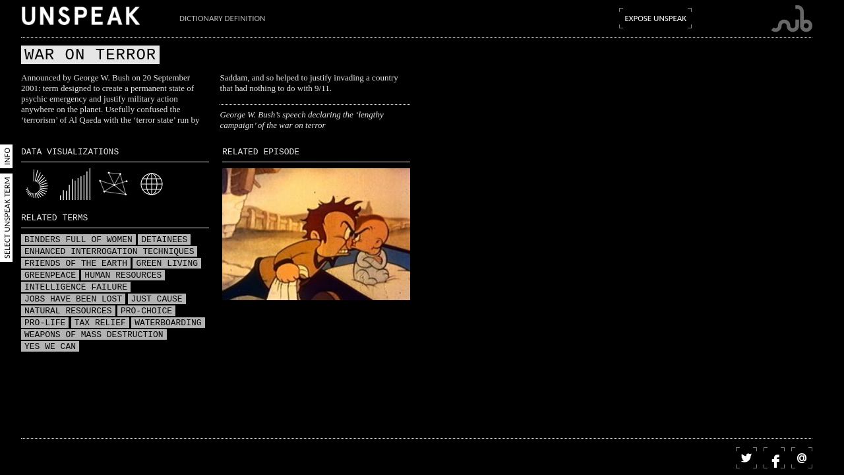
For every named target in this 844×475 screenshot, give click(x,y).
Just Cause (157, 299)
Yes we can (50, 347)
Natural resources (68, 311)
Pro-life (44, 323)
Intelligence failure (75, 288)
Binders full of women (78, 240)
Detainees (164, 240)
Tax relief (100, 323)
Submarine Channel (791, 18)
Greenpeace (50, 276)
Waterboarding (168, 323)
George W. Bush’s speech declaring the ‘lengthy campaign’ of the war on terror (301, 120)
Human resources (123, 276)
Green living (167, 264)
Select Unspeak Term (7, 218)
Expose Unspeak (655, 18)
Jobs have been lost (73, 299)
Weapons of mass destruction (94, 335)
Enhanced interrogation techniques (109, 252)
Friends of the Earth (75, 264)
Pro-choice (146, 311)
